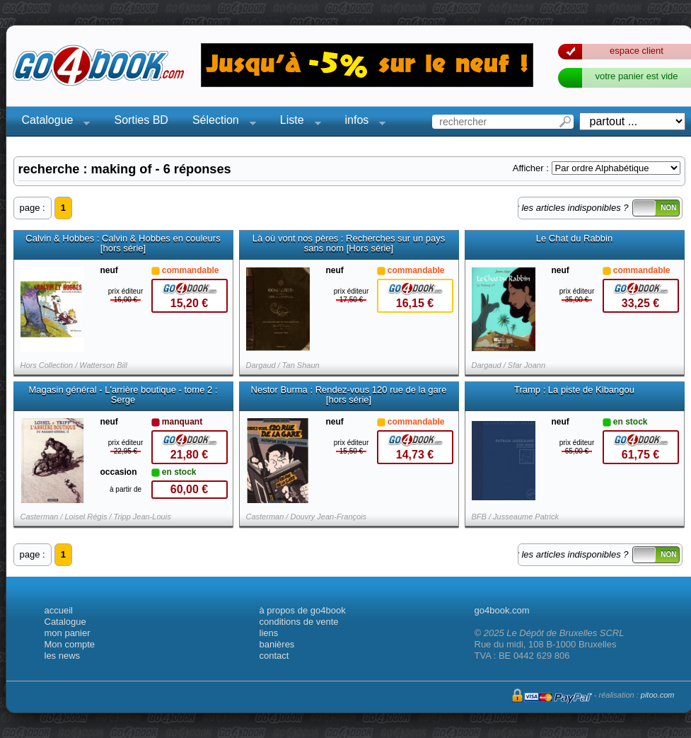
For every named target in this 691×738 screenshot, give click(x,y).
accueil (59, 610)
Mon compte (70, 644)
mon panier (68, 633)
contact (274, 655)
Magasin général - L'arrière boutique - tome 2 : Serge (123, 395)
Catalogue (52, 122)
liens (269, 633)
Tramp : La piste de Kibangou (574, 390)
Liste (296, 122)
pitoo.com (658, 695)
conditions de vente (299, 621)
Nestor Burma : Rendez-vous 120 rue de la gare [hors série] (349, 395)
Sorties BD (141, 120)
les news (63, 655)
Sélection (220, 122)
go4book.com (502, 610)
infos (361, 122)
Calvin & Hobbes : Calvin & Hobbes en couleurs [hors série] (122, 243)
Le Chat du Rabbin (574, 238)
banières (277, 644)
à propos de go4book (303, 610)
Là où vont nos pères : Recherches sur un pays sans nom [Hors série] (348, 243)
